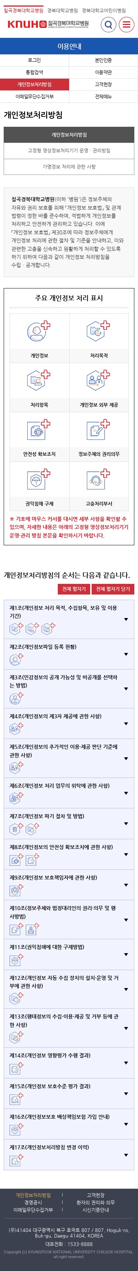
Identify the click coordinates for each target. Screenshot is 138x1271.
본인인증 (103, 60)
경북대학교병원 (62, 10)
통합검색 (34, 72)
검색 (108, 24)
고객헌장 (103, 84)
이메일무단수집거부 (34, 96)
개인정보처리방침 (34, 84)
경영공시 (33, 1202)
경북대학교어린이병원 (104, 10)
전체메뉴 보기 (126, 24)
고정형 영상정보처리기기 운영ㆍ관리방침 (69, 150)
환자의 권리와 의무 (96, 1202)
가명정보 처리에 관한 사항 (69, 166)
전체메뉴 (103, 96)
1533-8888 (80, 1244)
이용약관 (103, 72)
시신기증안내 (95, 1210)
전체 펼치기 (74, 589)
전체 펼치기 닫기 (113, 589)
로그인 (34, 60)
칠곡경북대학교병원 (23, 10)
